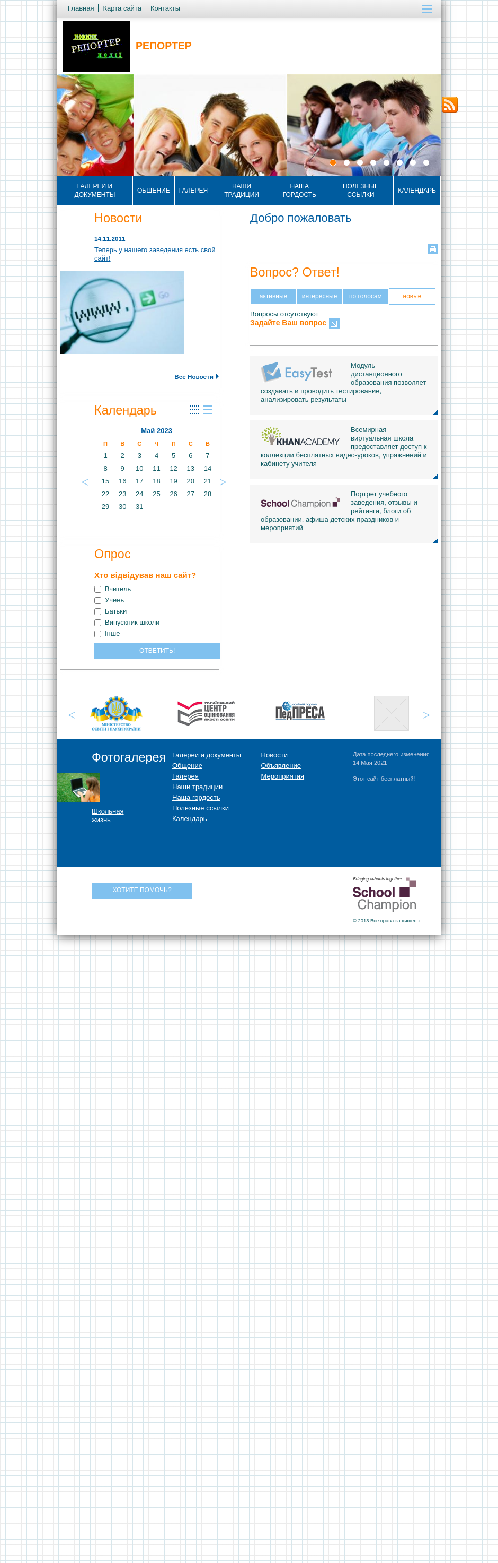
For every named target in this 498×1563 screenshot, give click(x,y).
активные (274, 296)
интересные (319, 296)
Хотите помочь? (141, 890)
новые (412, 296)
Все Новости (196, 376)
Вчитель (112, 589)
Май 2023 (156, 431)
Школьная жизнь (108, 815)
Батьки (110, 611)
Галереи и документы (95, 190)
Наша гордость (299, 190)
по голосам (365, 296)
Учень (109, 600)
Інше (107, 633)
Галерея (193, 190)
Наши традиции (241, 190)
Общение (153, 190)
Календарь (417, 190)
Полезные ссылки (361, 190)
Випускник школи (126, 622)
